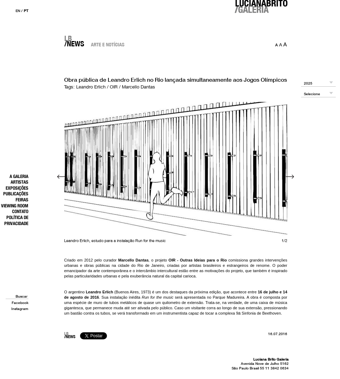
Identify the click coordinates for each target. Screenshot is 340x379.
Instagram (19, 308)
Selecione (312, 94)
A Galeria (19, 176)
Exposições (17, 188)
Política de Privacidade (16, 220)
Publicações (15, 193)
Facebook (20, 302)
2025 (308, 83)
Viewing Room (14, 205)
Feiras (22, 199)
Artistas (19, 182)
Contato (20, 211)
